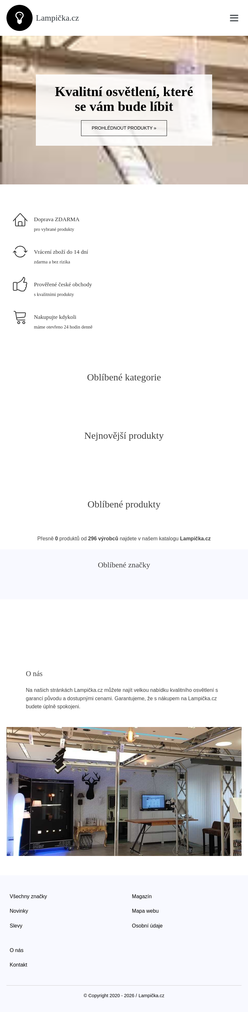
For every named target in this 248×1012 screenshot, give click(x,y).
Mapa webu (145, 911)
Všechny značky (28, 896)
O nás (17, 950)
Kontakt (18, 965)
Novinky (19, 911)
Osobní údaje (147, 925)
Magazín (142, 896)
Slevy (16, 925)
